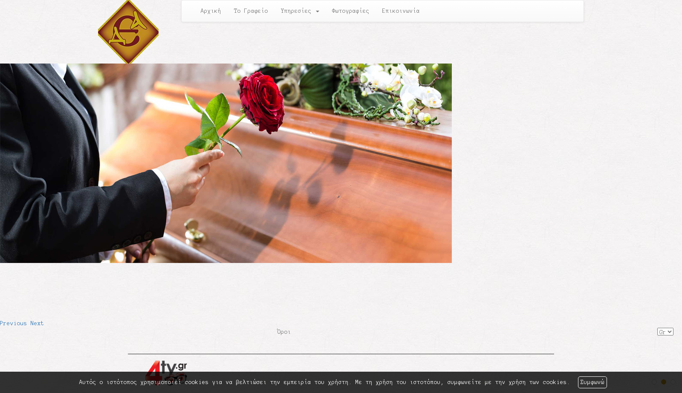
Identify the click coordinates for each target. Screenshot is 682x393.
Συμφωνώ (592, 382)
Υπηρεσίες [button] (300, 11)
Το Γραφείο (251, 11)
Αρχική (211, 11)
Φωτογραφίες (351, 11)
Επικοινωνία (401, 11)
